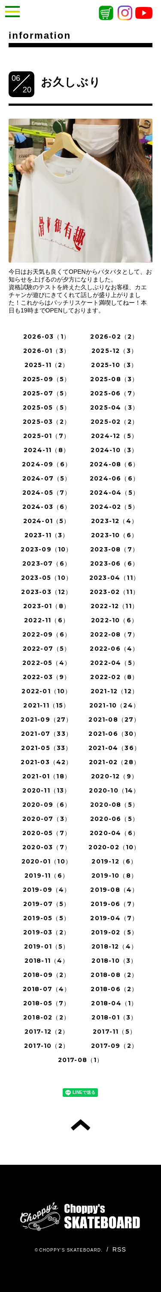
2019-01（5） (47, 946)
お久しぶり (71, 82)
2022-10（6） (114, 620)
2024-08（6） (114, 464)
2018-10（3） (114, 960)
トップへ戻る (80, 1124)
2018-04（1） (114, 1003)
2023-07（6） (46, 563)
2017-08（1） (80, 1060)
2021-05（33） (46, 748)
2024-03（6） (46, 507)
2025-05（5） (46, 407)
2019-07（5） (46, 904)
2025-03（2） (46, 422)
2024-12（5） (114, 436)
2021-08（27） (114, 719)
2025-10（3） (114, 365)
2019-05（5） (46, 918)
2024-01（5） (46, 521)
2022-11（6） (46, 620)
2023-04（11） (114, 578)
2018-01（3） (114, 1017)
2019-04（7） (114, 918)
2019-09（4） (47, 890)
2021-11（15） (46, 705)
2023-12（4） (114, 521)
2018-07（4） (47, 989)
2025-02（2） (114, 422)
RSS (119, 1249)
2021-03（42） (46, 762)
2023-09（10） (46, 549)
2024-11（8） (47, 450)
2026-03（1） (46, 336)
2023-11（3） (46, 535)
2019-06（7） (114, 904)
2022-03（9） (47, 677)
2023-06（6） (114, 563)
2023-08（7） (114, 549)
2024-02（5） (114, 507)
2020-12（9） (114, 776)
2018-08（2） (114, 975)
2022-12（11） (114, 606)
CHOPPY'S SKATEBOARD (70, 1250)
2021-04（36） (114, 748)
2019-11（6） (46, 875)
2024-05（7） (46, 492)
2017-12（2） (46, 1031)
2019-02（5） (114, 932)
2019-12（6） (114, 861)
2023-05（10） (46, 578)
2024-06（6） (114, 478)
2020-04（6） (114, 833)
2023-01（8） (46, 606)
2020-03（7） (46, 847)
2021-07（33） (46, 734)
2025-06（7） (114, 393)
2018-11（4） (46, 960)
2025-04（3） (114, 407)
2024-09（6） (46, 464)
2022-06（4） (114, 648)
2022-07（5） (47, 648)
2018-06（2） (114, 989)
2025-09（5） (47, 379)
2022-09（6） (46, 634)
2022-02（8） (114, 677)
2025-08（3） (114, 379)
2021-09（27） (46, 719)
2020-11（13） (46, 790)
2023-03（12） (46, 592)
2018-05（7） (46, 1003)
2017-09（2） (114, 1046)
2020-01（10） (46, 861)
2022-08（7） (114, 634)
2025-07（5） (47, 393)
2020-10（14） (114, 790)
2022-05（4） (46, 663)
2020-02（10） (114, 847)
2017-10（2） (46, 1046)
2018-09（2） (46, 975)
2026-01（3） (46, 351)
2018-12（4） (114, 946)
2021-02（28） (114, 762)
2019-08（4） (114, 890)
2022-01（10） (46, 691)
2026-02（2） (114, 336)
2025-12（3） (114, 351)
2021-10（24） (114, 705)
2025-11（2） (46, 365)
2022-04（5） (114, 663)
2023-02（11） (114, 592)
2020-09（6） (46, 804)
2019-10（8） (114, 875)
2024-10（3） (114, 450)
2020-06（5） (114, 819)
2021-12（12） (114, 691)
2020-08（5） (114, 804)
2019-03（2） (46, 932)
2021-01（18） (46, 776)
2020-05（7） (46, 833)
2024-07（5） (46, 478)
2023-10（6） (114, 535)
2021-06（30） (114, 734)
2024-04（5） (114, 492)
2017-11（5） (114, 1031)
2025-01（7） (46, 436)
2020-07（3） (46, 819)
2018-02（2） (46, 1017)
